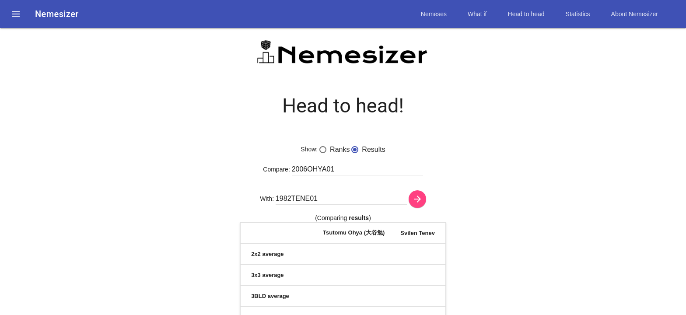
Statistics (578, 14)
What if (477, 14)
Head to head (526, 14)
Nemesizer (57, 14)
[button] (15, 14)
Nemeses (434, 14)
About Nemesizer (634, 14)
